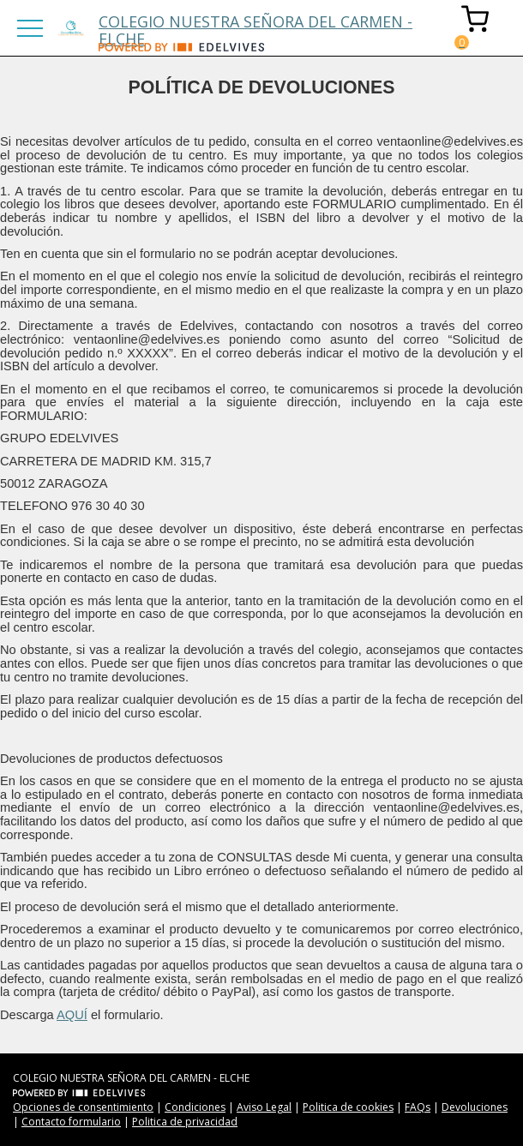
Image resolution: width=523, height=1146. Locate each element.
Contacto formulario (71, 1121)
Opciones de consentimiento (83, 1107)
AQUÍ (72, 1015)
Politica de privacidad (184, 1121)
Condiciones (195, 1107)
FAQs (417, 1107)
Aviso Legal (264, 1107)
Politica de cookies (348, 1107)
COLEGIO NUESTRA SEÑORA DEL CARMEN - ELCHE (255, 27)
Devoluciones (475, 1107)
